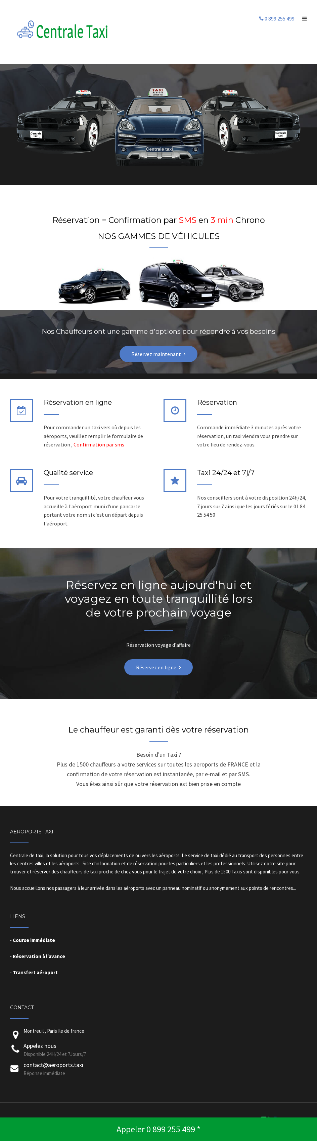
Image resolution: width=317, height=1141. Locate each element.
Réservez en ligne (156, 667)
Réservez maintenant (156, 354)
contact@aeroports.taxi (53, 1065)
